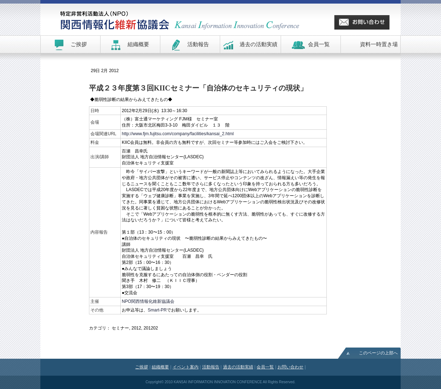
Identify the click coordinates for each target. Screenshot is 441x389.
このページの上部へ (378, 352)
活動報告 (210, 367)
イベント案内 (186, 367)
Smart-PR (157, 310)
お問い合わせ (290, 367)
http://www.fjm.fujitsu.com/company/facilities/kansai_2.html (178, 133)
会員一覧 (265, 367)
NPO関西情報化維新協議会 (148, 301)
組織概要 (160, 367)
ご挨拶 (141, 367)
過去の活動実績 (238, 367)
